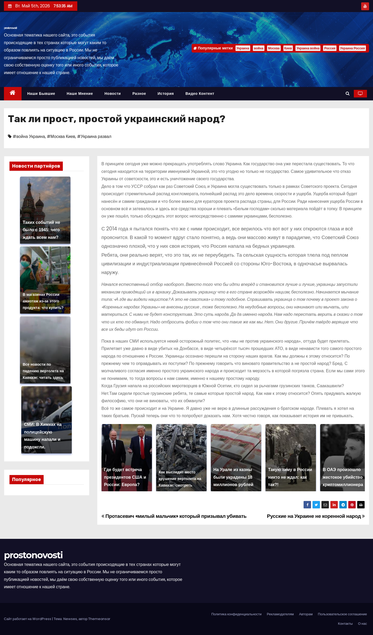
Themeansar (99, 618)
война (258, 48)
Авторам (306, 614)
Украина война (308, 48)
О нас (362, 623)
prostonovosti (10, 28)
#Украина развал (94, 136)
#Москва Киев (61, 136)
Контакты (345, 623)
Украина (243, 48)
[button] (348, 93)
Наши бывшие (41, 93)
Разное (139, 93)
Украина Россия (352, 48)
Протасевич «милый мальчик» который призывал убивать (174, 516)
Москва (274, 48)
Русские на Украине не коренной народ (316, 516)
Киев (288, 48)
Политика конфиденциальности (236, 614)
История (166, 93)
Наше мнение (80, 93)
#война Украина (29, 136)
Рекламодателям (280, 614)
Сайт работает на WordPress (28, 618)
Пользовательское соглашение (342, 614)
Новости (112, 93)
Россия (329, 48)
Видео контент (199, 93)
